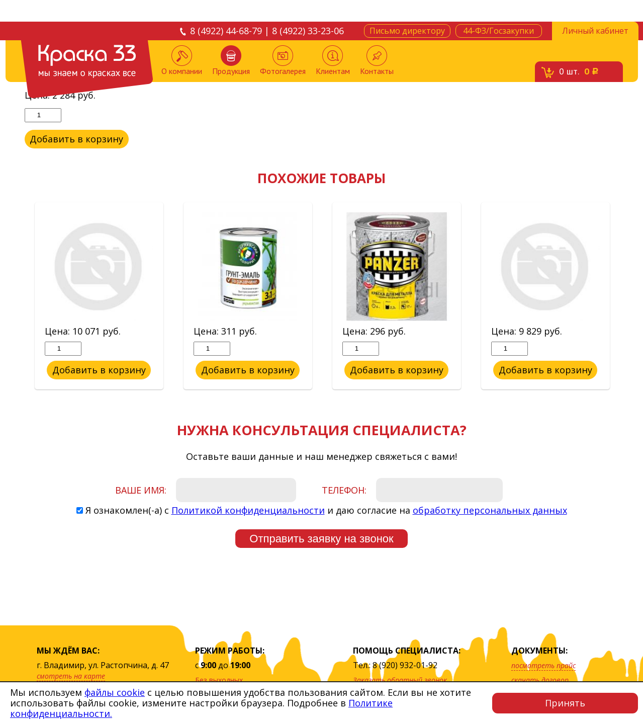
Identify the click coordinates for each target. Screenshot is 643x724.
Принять (565, 703)
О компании (181, 60)
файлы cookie (114, 692)
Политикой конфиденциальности (248, 510)
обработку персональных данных (490, 510)
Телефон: (344, 490)
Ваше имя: (140, 490)
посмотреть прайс (543, 665)
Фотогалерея (283, 60)
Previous (17, 296)
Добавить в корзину (76, 139)
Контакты (377, 60)
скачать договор (540, 680)
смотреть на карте (71, 676)
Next (626, 296)
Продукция (231, 60)
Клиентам (333, 60)
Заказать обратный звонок (400, 680)
